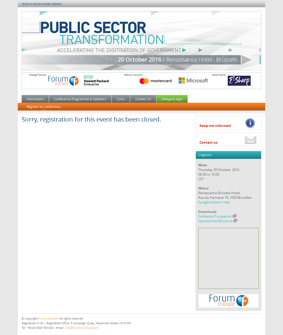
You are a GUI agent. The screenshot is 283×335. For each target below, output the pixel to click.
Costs (121, 99)
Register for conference (44, 107)
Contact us (208, 142)
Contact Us (143, 99)
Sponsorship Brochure (217, 221)
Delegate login (172, 99)
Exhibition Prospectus (217, 216)
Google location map (214, 202)
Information (35, 99)
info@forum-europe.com (81, 328)
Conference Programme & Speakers (80, 99)
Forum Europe (48, 318)
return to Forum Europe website (41, 4)
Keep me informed (215, 125)
